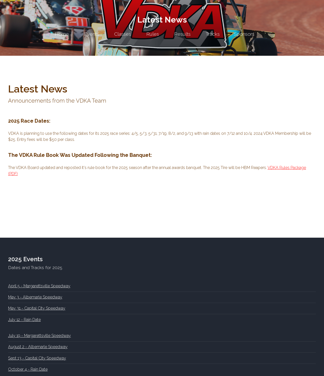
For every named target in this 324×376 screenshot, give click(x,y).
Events (91, 34)
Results (182, 34)
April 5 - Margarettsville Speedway (39, 286)
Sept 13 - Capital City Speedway (37, 358)
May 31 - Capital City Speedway (36, 308)
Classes (122, 34)
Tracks (213, 34)
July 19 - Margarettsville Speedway (39, 335)
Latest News (162, 19)
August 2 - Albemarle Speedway (38, 346)
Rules (152, 34)
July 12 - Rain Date (24, 319)
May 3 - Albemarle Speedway (35, 297)
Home (62, 34)
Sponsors (244, 34)
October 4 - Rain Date (28, 369)
